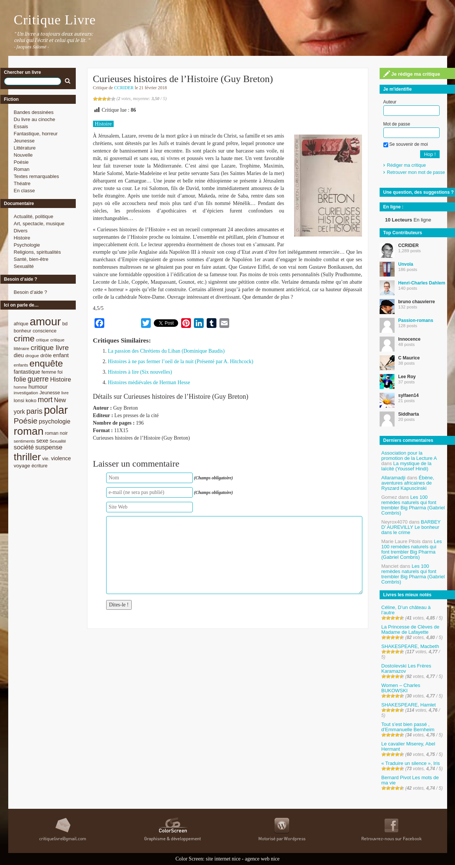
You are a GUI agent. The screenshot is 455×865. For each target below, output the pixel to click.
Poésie (21, 162)
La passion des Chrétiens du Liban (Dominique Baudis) (166, 351)
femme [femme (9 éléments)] (49, 372)
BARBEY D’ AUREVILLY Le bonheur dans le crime (411, 527)
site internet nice (223, 859)
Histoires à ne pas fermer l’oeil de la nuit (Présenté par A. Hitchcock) (181, 361)
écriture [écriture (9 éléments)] (40, 465)
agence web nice (262, 859)
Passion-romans (415, 320)
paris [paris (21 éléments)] (34, 411)
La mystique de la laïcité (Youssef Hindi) (406, 466)
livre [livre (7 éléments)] (65, 393)
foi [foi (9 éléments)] (59, 372)
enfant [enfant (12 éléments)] (61, 355)
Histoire (22, 238)
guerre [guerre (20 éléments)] (38, 379)
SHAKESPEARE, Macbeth (410, 646)
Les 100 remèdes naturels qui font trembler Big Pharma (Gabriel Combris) (413, 505)
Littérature (25, 148)
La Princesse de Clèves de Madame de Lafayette (410, 629)
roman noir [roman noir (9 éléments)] (56, 433)
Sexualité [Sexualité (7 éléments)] (58, 441)
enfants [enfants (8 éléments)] (21, 364)
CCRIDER (124, 87)
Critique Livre (55, 19)
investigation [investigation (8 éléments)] (26, 392)
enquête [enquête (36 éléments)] (46, 363)
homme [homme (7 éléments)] (20, 387)
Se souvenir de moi (405, 144)
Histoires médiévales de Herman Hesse (149, 382)
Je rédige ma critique (411, 73)
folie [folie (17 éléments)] (20, 379)
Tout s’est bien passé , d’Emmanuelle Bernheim (408, 726)
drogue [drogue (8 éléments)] (32, 355)
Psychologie (27, 245)
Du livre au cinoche (35, 119)
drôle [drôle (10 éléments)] (46, 355)
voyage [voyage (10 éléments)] (22, 465)
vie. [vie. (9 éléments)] (46, 458)
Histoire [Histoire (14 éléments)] (60, 379)
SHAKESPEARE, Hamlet (408, 705)
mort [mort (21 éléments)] (45, 399)
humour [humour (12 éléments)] (38, 386)
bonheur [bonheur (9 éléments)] (23, 331)
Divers (21, 230)
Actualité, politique (34, 216)
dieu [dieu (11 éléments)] (19, 355)
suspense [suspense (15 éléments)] (49, 447)
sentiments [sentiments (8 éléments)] (24, 440)
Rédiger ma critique (406, 165)
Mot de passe (396, 124)
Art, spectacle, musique (39, 223)
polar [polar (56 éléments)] (56, 410)
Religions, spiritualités (37, 252)
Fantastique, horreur (36, 133)
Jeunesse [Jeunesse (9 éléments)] (49, 392)
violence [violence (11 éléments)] (61, 458)
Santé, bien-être (31, 259)
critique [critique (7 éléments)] (42, 340)
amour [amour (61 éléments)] (45, 321)
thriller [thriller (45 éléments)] (27, 456)
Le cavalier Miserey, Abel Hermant (408, 746)
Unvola (405, 264)
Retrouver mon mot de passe (416, 172)
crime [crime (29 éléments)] (24, 338)
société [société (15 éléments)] (24, 447)
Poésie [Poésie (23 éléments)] (26, 420)
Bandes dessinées (34, 112)
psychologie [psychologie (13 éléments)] (54, 421)
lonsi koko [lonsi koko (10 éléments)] (25, 400)
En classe (24, 190)
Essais (21, 126)
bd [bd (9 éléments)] (65, 323)
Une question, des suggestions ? (418, 192)
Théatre (22, 183)
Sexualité (24, 266)
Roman (22, 169)
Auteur (389, 102)
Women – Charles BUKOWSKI (400, 687)
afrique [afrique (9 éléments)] (21, 323)
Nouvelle (23, 155)
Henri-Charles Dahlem (421, 283)
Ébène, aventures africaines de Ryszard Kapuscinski (407, 483)
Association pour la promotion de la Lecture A (409, 455)
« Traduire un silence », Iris (410, 763)
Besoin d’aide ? (30, 292)
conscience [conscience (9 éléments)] (45, 331)
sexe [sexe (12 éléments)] (42, 440)
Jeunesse (24, 141)
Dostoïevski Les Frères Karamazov (406, 668)
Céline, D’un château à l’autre (406, 610)
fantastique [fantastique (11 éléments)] (27, 372)
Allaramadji (393, 477)
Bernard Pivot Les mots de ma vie (410, 780)
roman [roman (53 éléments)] (29, 431)
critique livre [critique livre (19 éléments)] (50, 348)
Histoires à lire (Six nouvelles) (140, 372)
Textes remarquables (36, 176)
